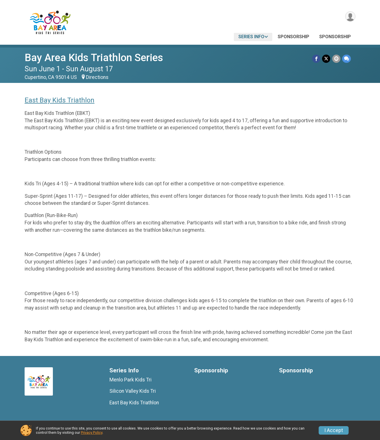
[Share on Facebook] (316, 59)
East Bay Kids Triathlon (59, 100)
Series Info (251, 36)
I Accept (333, 430)
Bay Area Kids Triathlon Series (94, 57)
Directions (97, 77)
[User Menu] (350, 16)
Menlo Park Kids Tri (130, 380)
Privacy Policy (91, 432)
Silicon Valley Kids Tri (132, 391)
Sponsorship (293, 36)
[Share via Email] (336, 59)
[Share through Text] (346, 59)
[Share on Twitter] (326, 59)
